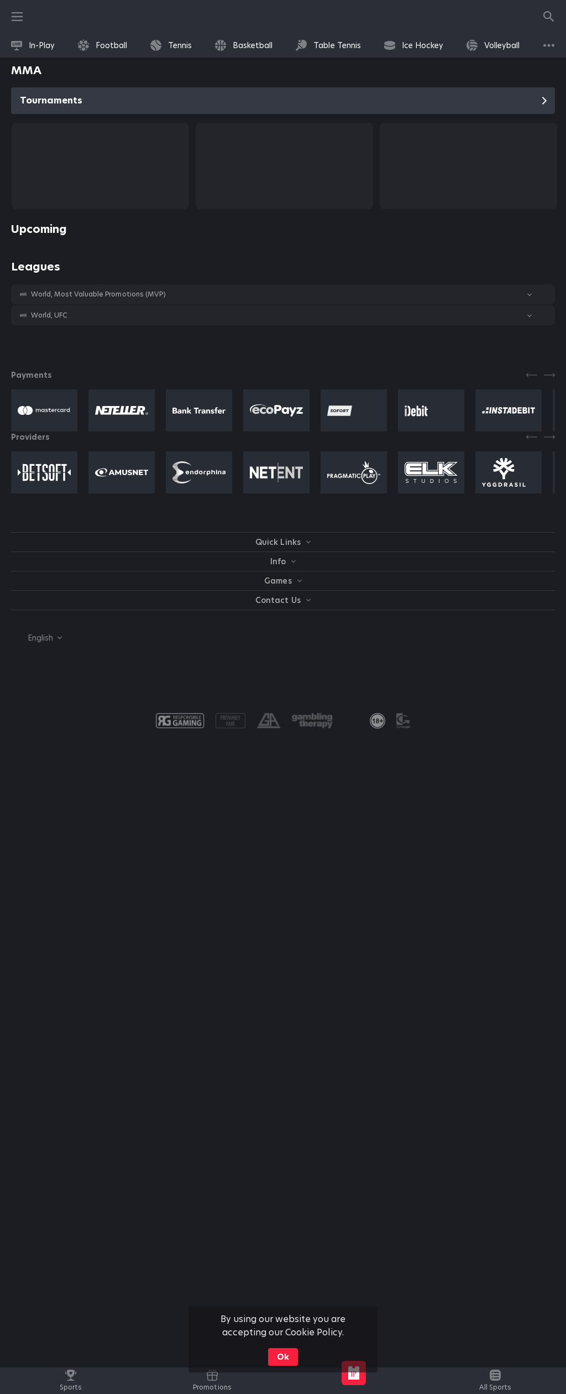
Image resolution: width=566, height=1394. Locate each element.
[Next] (549, 375)
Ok (283, 1356)
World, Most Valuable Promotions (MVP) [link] (98, 294)
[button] (283, 294)
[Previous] (531, 375)
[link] (33, 45)
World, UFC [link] (49, 315)
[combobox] (36, 637)
